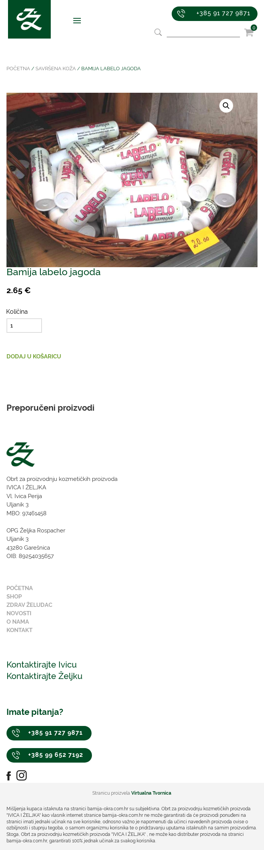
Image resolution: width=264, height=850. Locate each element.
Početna (18, 68)
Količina (17, 311)
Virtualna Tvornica (151, 793)
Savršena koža (55, 68)
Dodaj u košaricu (33, 356)
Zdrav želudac (29, 605)
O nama (17, 621)
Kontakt (19, 630)
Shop (14, 596)
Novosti (18, 613)
